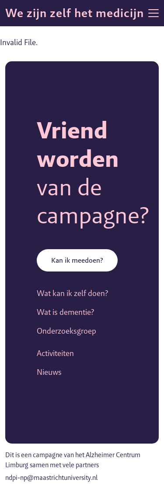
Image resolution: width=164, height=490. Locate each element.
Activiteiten (55, 353)
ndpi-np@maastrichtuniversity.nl (51, 477)
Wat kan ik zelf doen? (72, 293)
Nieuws (49, 372)
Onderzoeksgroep (66, 331)
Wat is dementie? (65, 312)
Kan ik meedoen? (77, 260)
